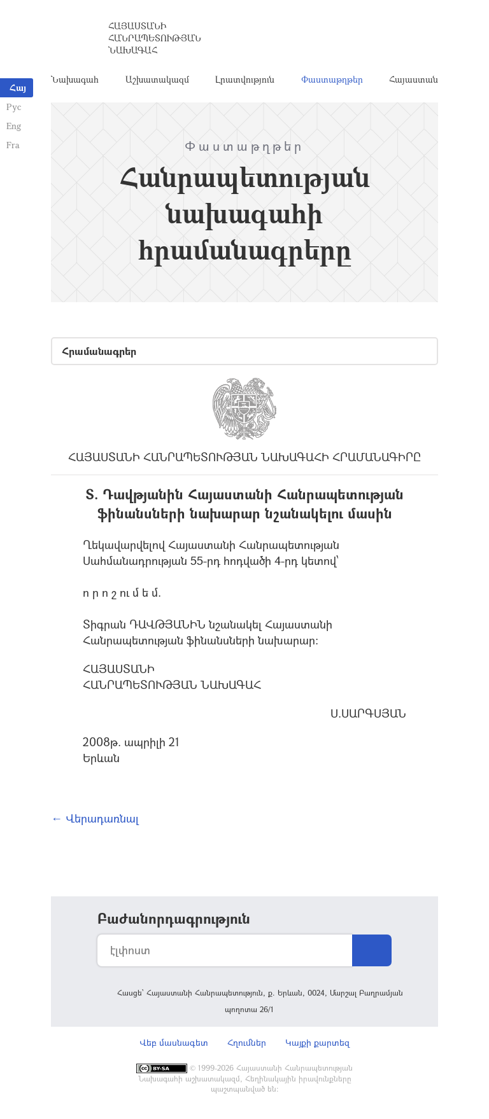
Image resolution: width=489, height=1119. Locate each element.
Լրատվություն (244, 79)
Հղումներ (246, 1042)
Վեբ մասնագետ (173, 1042)
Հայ (18, 87)
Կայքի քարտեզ (317, 1042)
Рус (13, 107)
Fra (13, 145)
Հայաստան (413, 79)
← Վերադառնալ (95, 818)
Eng (13, 126)
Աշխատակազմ (157, 79)
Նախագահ (75, 79)
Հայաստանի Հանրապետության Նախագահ (154, 38)
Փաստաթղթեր (332, 79)
